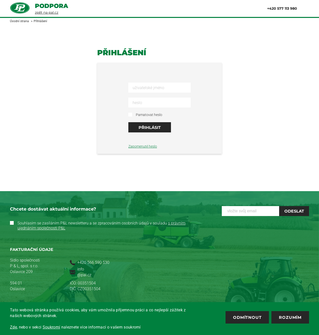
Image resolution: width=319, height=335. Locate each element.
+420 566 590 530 (93, 262)
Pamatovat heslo (149, 115)
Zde (13, 327)
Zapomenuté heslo (142, 146)
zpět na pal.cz (46, 12)
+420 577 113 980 (282, 8)
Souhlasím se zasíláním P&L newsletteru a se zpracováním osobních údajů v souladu (101, 225)
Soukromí (51, 327)
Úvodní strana (19, 21)
